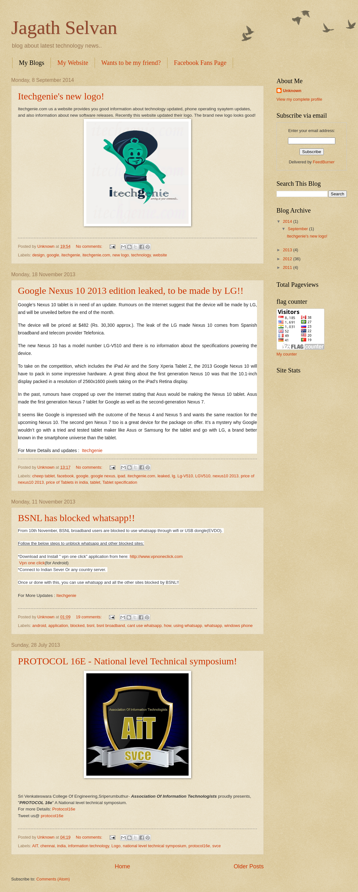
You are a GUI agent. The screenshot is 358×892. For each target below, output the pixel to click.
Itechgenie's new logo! (61, 96)
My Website (72, 62)
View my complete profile (299, 99)
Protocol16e (63, 809)
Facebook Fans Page (200, 62)
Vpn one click (32, 562)
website (160, 255)
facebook (65, 475)
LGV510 (202, 475)
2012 (288, 258)
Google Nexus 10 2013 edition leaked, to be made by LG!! (131, 290)
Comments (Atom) (53, 879)
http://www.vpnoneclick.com (156, 556)
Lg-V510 (185, 475)
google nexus (103, 475)
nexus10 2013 (225, 475)
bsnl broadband (111, 625)
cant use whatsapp (144, 625)
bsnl (90, 625)
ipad (121, 475)
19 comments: (89, 616)
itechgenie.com (96, 255)
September (298, 228)
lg (173, 475)
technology (141, 255)
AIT (35, 845)
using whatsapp (188, 625)
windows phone (238, 625)
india (61, 845)
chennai (47, 845)
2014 (288, 221)
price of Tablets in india (67, 482)
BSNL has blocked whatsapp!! (76, 518)
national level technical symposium (154, 845)
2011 (288, 267)
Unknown (292, 90)
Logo (116, 845)
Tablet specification (119, 482)
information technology (88, 845)
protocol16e (52, 815)
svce (216, 845)
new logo (121, 255)
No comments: (90, 246)
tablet (95, 482)
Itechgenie (92, 450)
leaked (164, 475)
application (58, 625)
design (38, 255)
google (53, 255)
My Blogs (31, 62)
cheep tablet (43, 475)
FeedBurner (324, 162)
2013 (288, 249)
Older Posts (249, 866)
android (39, 625)
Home (122, 866)
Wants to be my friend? (131, 62)
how (167, 625)
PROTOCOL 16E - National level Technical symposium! (127, 661)
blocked (77, 625)
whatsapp (213, 625)
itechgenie (70, 255)
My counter (286, 354)
